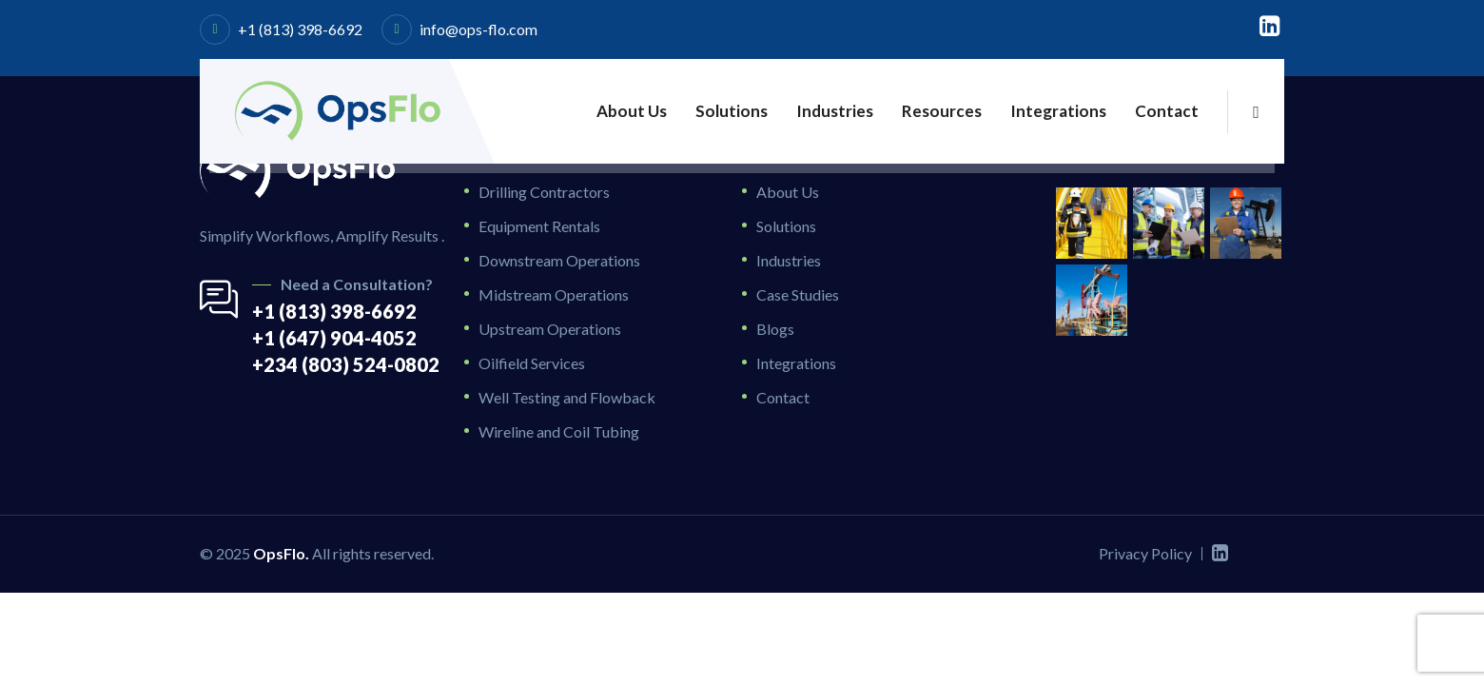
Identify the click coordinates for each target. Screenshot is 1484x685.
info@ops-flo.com (478, 29)
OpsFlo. (281, 553)
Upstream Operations (549, 329)
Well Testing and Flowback (566, 397)
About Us (631, 111)
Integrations (1058, 111)
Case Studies (797, 294)
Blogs (775, 329)
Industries (834, 111)
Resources (942, 111)
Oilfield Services (531, 363)
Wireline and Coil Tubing (558, 431)
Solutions (731, 111)
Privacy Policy (1145, 553)
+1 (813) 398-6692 (300, 29)
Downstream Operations (559, 260)
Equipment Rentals (539, 226)
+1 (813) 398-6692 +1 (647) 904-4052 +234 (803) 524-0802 (345, 338)
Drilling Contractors (544, 192)
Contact (1167, 111)
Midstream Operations (553, 294)
